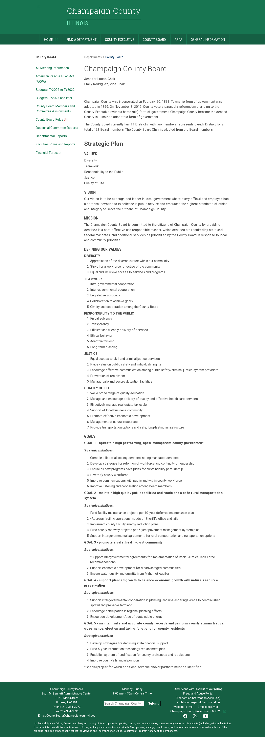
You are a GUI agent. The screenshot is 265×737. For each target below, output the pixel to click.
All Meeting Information (52, 67)
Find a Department (79, 38)
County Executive (117, 38)
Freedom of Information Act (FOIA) (198, 698)
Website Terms (183, 706)
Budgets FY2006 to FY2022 (55, 89)
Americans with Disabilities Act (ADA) (198, 689)
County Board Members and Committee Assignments (55, 108)
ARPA (176, 38)
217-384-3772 (71, 706)
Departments (93, 57)
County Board (152, 38)
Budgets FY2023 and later (54, 97)
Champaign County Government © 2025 (196, 711)
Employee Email (208, 706)
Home (47, 38)
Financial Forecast (48, 152)
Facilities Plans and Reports (55, 144)
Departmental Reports (51, 136)
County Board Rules (51, 120)
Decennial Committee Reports (57, 127)
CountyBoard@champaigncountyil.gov (70, 715)
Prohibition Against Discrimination (198, 702)
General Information (205, 38)
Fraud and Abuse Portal (198, 693)
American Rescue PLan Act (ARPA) (55, 78)
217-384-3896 (69, 711)
